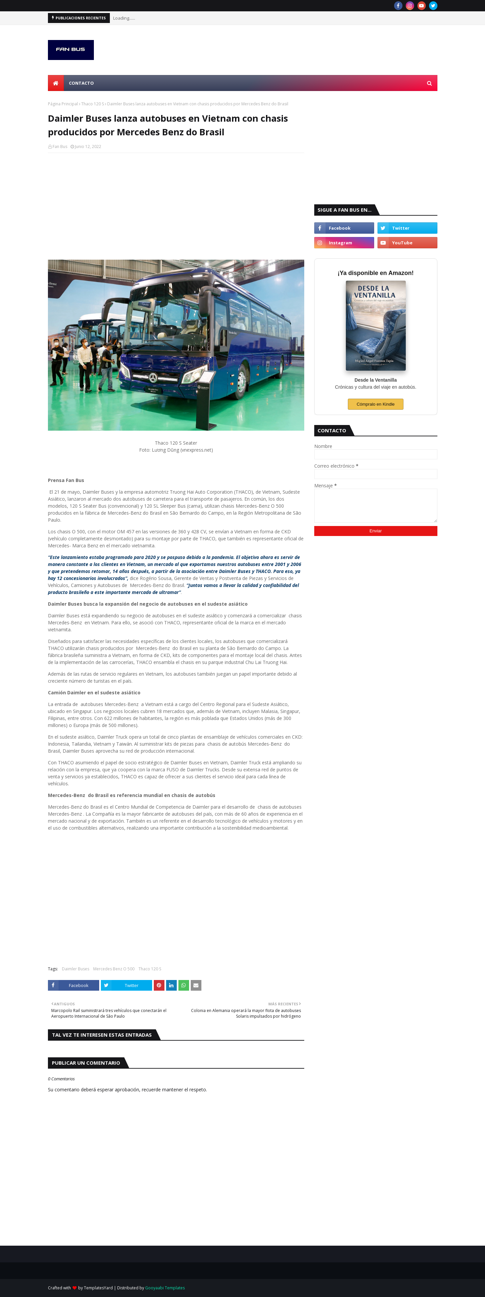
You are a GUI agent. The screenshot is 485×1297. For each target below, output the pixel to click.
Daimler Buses (75, 969)
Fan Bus (60, 146)
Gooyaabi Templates (165, 1288)
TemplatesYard (98, 1288)
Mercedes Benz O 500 (113, 969)
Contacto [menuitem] (81, 83)
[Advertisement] (176, 206)
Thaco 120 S (92, 104)
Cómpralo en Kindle (375, 404)
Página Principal (63, 104)
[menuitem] (56, 83)
